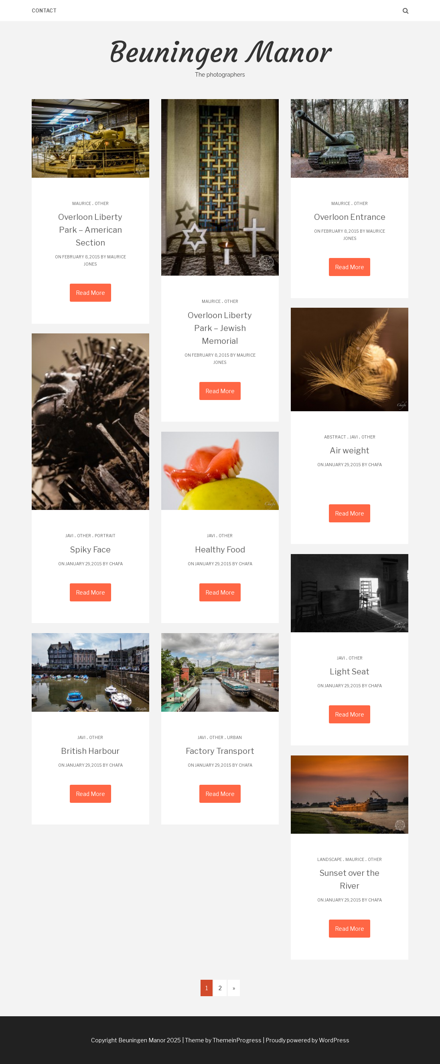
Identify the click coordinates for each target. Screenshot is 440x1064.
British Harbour (90, 751)
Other (102, 203)
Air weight (349, 450)
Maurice (81, 203)
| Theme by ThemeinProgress (222, 1040)
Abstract (335, 437)
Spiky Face (90, 549)
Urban (234, 737)
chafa (375, 464)
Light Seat (349, 671)
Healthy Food (220, 549)
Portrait (105, 535)
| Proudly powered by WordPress (306, 1040)
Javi (354, 437)
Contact (44, 11)
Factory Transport (220, 751)
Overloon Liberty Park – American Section (90, 230)
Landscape (329, 859)
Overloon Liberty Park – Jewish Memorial (220, 328)
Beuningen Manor (220, 57)
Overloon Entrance (349, 217)
